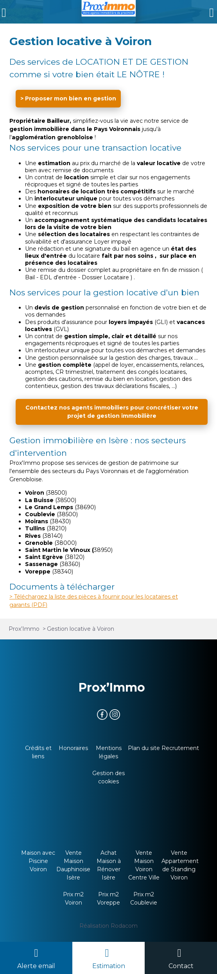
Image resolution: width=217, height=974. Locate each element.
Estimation (108, 966)
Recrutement (180, 748)
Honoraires (73, 748)
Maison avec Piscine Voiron (38, 861)
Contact (181, 966)
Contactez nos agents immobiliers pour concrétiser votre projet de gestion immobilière (111, 411)
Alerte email (36, 966)
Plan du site (144, 748)
